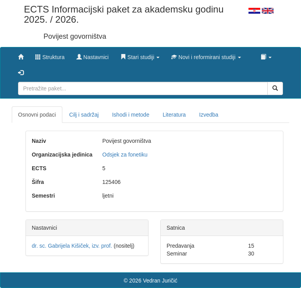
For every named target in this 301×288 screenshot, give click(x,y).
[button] (139, 55)
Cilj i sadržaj (84, 115)
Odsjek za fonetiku (124, 154)
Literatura (174, 115)
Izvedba (208, 115)
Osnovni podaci (37, 115)
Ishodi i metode (130, 115)
